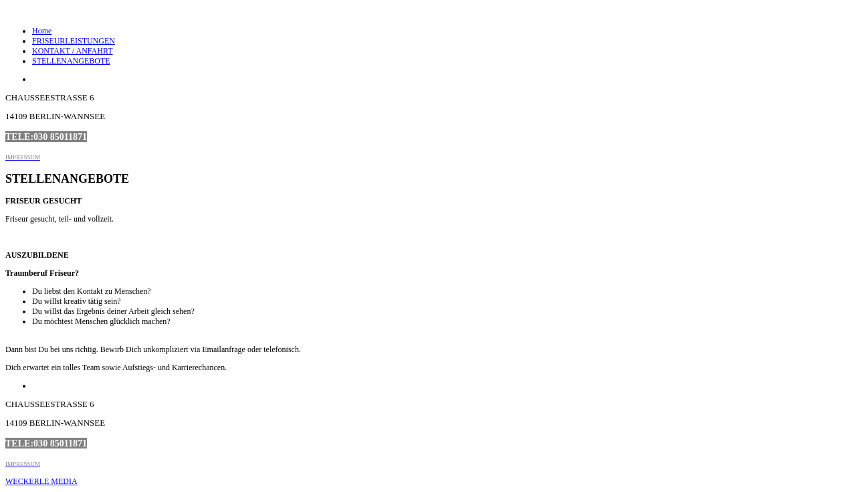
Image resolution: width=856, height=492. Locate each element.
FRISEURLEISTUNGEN (73, 41)
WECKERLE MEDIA (41, 481)
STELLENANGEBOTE (71, 61)
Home (41, 30)
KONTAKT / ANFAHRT (72, 51)
